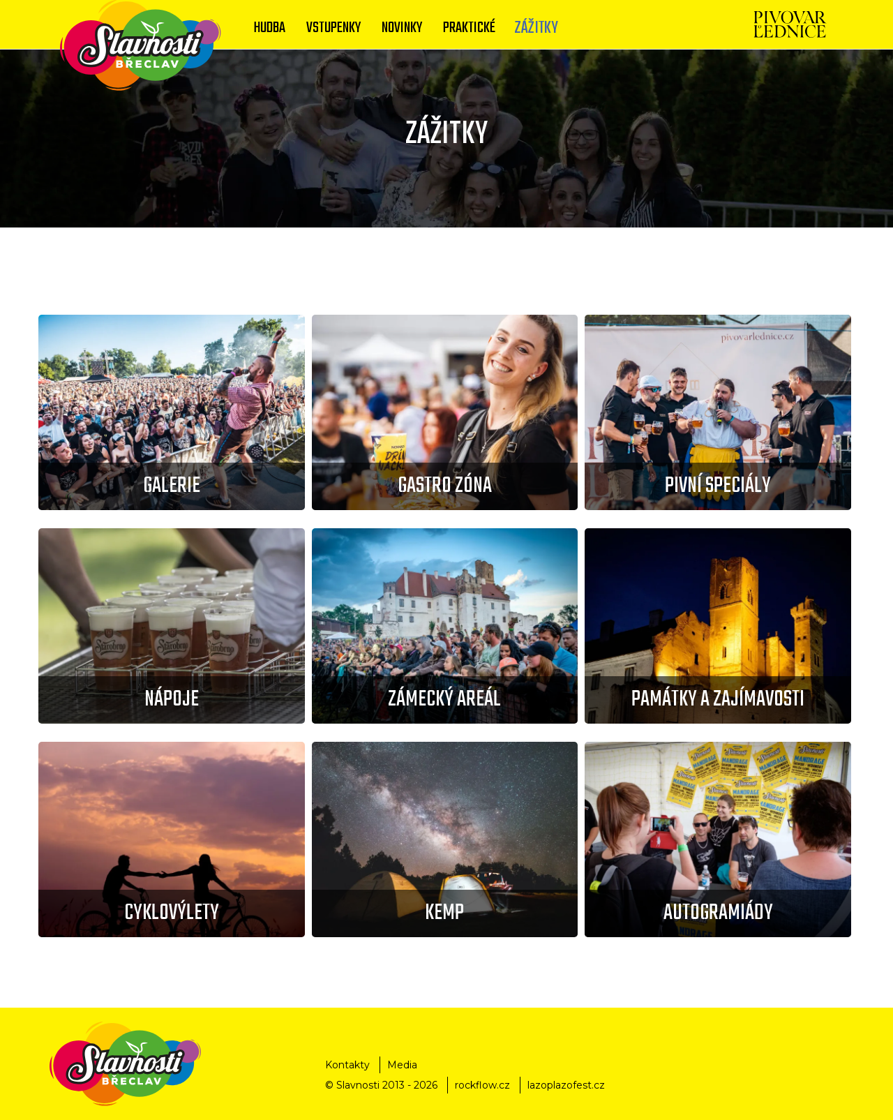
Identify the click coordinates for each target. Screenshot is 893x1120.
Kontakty (347, 1065)
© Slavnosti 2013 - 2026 (381, 1085)
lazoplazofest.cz (566, 1085)
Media (402, 1065)
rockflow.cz (482, 1085)
